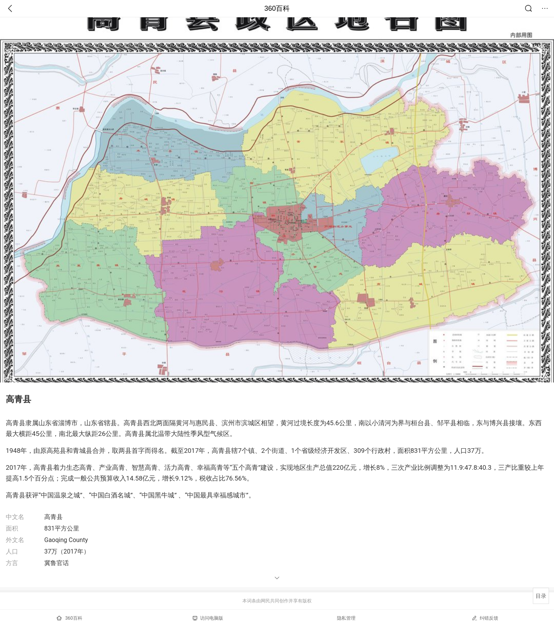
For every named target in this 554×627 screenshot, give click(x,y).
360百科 (277, 8)
